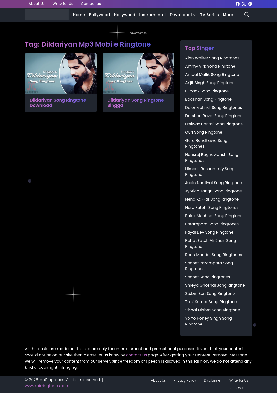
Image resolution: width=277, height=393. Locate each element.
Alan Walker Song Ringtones (212, 58)
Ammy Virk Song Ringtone (210, 66)
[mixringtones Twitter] (244, 3)
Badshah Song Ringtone (208, 99)
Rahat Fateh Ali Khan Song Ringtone (210, 243)
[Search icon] (247, 14)
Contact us (91, 3)
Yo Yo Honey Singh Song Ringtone (208, 321)
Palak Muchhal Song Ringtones (215, 216)
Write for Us (62, 3)
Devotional (181, 14)
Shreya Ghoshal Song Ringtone (215, 285)
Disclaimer (213, 380)
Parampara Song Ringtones (212, 224)
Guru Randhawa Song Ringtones (206, 143)
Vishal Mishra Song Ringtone (212, 310)
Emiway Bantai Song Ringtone (214, 124)
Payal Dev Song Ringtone (209, 232)
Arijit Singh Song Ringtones (211, 82)
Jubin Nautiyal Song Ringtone (213, 183)
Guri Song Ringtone (203, 132)
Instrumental (152, 14)
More (228, 14)
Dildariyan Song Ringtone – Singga (137, 102)
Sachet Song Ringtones (207, 277)
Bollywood (99, 14)
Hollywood (124, 14)
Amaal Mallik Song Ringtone (212, 74)
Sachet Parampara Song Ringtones (209, 266)
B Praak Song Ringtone (207, 91)
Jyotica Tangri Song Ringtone (213, 191)
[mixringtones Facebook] (238, 3)
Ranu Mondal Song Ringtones (213, 254)
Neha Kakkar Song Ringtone (212, 199)
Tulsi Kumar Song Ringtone (211, 302)
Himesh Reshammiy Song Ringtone (210, 171)
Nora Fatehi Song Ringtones (212, 207)
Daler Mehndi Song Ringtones (213, 107)
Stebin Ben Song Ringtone (210, 293)
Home (79, 14)
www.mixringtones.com (47, 386)
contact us (136, 355)
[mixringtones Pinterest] (250, 3)
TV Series (209, 14)
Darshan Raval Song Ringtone (213, 116)
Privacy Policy (184, 380)
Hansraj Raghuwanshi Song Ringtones (211, 157)
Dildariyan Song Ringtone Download (58, 102)
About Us (37, 3)
